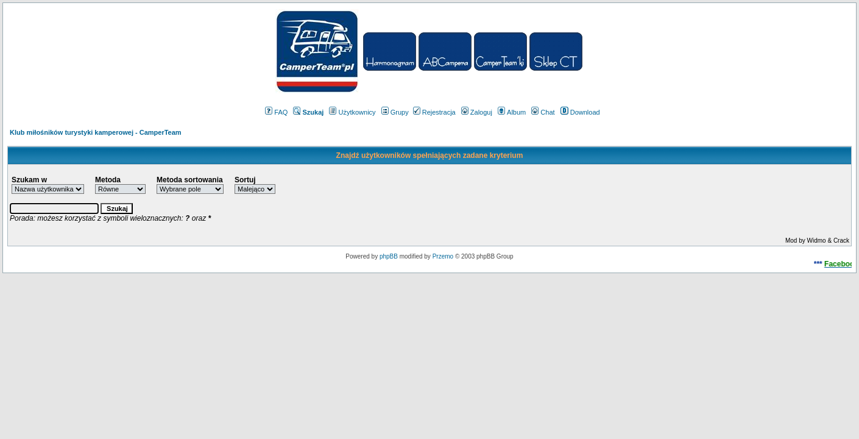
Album (512, 112)
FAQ (276, 112)
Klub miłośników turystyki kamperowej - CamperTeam (96, 132)
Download (580, 112)
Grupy (395, 112)
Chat (542, 112)
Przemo (443, 256)
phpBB (389, 256)
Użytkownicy (352, 112)
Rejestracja (434, 112)
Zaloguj (476, 112)
